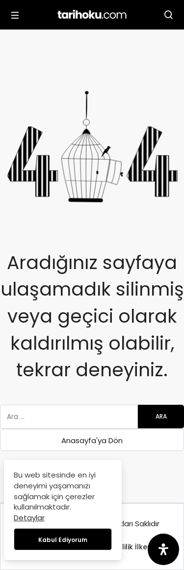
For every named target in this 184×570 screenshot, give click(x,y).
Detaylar (29, 517)
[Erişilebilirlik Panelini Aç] (163, 549)
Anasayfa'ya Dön (92, 440)
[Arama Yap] (169, 15)
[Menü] (15, 15)
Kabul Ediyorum (62, 540)
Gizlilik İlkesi (132, 547)
